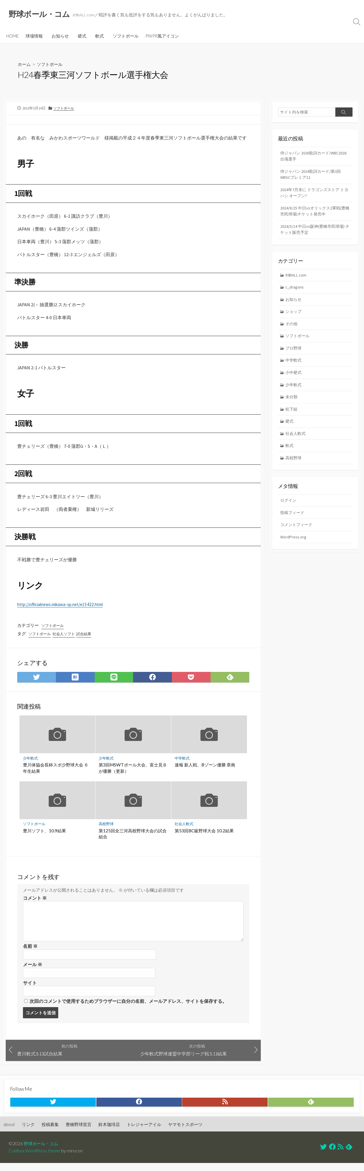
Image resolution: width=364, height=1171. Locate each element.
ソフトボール (126, 36)
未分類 (292, 404)
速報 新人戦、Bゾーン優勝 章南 (205, 769)
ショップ (294, 316)
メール (32, 970)
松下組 (292, 416)
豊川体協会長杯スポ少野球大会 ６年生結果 (55, 772)
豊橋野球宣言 (79, 1132)
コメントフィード (297, 534)
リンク (28, 1132)
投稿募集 (50, 1132)
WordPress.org (293, 546)
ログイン (288, 509)
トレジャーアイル (144, 1132)
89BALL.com (297, 279)
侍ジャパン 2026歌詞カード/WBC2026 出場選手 (304, 157)
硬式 (82, 36)
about (9, 1132)
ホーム (25, 64)
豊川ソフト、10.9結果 (44, 835)
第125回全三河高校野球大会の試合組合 (133, 838)
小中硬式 (294, 379)
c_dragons (295, 291)
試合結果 (88, 638)
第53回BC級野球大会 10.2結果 (204, 835)
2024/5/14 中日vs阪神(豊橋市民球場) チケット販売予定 (314, 233)
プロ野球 (294, 354)
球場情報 (34, 36)
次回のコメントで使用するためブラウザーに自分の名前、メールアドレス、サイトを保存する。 (128, 1008)
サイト (30, 989)
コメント (35, 903)
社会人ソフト (66, 638)
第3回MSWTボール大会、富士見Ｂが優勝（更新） (133, 772)
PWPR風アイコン (162, 36)
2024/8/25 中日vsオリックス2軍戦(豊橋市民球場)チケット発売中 (314, 214)
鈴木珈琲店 (109, 1132)
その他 (292, 329)
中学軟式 (182, 762)
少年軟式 (30, 762)
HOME (12, 36)
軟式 (99, 36)
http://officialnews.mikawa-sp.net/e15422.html (63, 608)
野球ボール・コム (42, 1151)
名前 (30, 952)
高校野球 (106, 829)
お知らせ (60, 36)
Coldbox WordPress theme (35, 1158)
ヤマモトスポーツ (185, 1132)
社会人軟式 (184, 829)
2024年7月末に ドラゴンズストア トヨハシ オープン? (314, 195)
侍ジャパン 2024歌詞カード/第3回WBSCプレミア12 (312, 176)
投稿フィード (293, 521)
